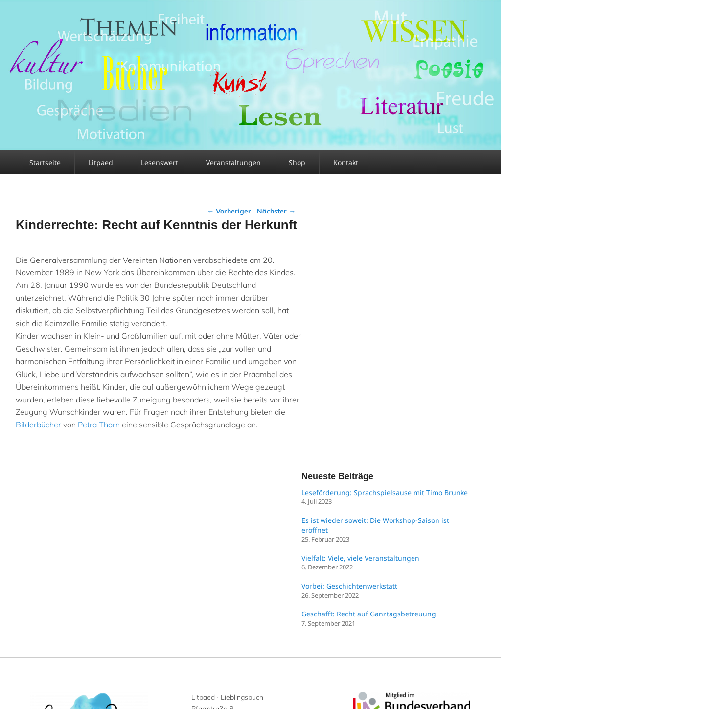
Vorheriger (229, 211)
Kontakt (345, 162)
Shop (297, 162)
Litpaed (101, 162)
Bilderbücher (38, 424)
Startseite (45, 162)
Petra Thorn (99, 424)
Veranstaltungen (233, 162)
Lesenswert (159, 162)
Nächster (276, 211)
